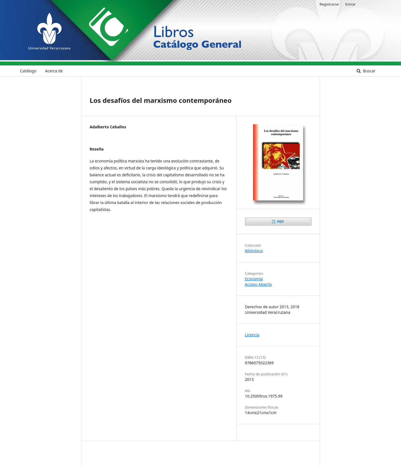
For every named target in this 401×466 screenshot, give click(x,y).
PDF (280, 221)
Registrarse (329, 4)
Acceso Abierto (258, 284)
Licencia (252, 334)
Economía (254, 278)
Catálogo (28, 70)
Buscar (368, 70)
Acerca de (54, 70)
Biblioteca (254, 250)
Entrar (350, 4)
